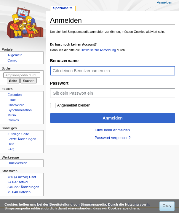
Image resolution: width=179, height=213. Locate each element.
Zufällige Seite (18, 134)
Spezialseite (63, 8)
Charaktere (15, 105)
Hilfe (10, 144)
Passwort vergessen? (112, 138)
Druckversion (17, 163)
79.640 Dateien (19, 192)
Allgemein (14, 55)
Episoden (14, 94)
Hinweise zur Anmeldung (98, 50)
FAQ (10, 149)
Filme (11, 100)
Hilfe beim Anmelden (112, 130)
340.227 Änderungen (23, 187)
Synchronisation (19, 110)
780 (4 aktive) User (21, 177)
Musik (11, 115)
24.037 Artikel (17, 182)
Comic (12, 60)
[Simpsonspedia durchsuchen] (21, 75)
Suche (6, 68)
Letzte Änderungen (21, 139)
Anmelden (113, 118)
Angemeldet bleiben (73, 105)
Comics (13, 120)
